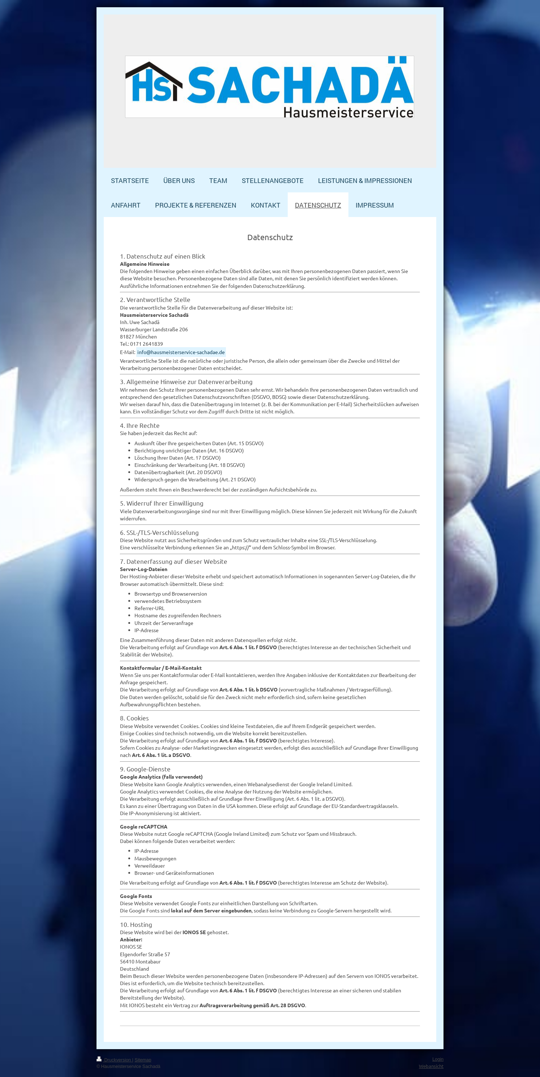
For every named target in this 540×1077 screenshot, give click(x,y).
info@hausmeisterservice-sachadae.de (181, 352)
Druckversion (114, 1060)
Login (437, 1059)
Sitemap (142, 1060)
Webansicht (431, 1066)
